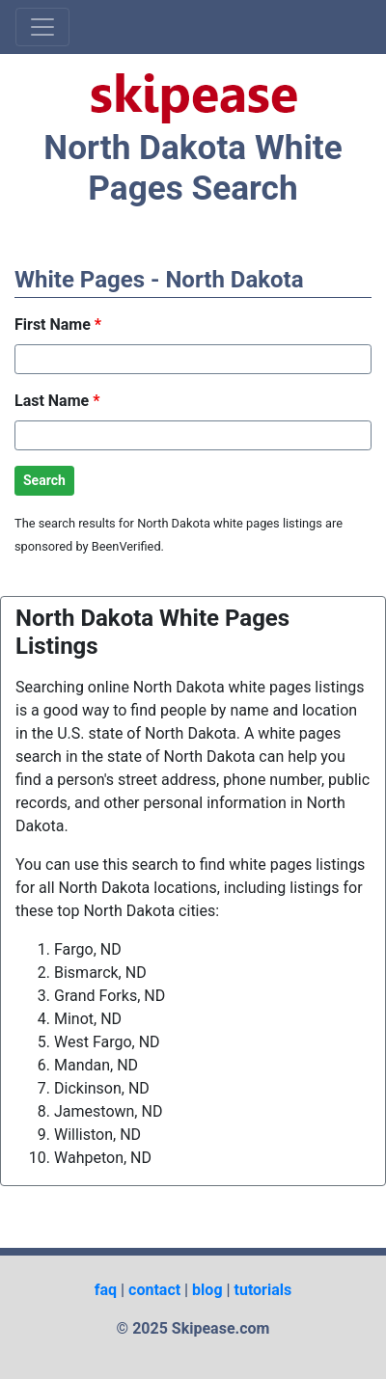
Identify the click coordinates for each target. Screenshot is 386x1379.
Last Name (56, 401)
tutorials (263, 1290)
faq (106, 1290)
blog (207, 1290)
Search (44, 480)
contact (154, 1290)
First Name (57, 324)
